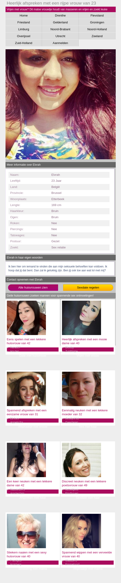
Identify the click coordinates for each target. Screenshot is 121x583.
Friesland (23, 22)
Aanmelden (60, 43)
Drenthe (60, 15)
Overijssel (23, 36)
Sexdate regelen (88, 287)
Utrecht (60, 36)
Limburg (23, 29)
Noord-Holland (97, 29)
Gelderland (60, 22)
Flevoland (97, 15)
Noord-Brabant (60, 29)
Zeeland (97, 36)
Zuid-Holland (23, 43)
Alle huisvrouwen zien (33, 287)
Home (24, 15)
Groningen (97, 22)
